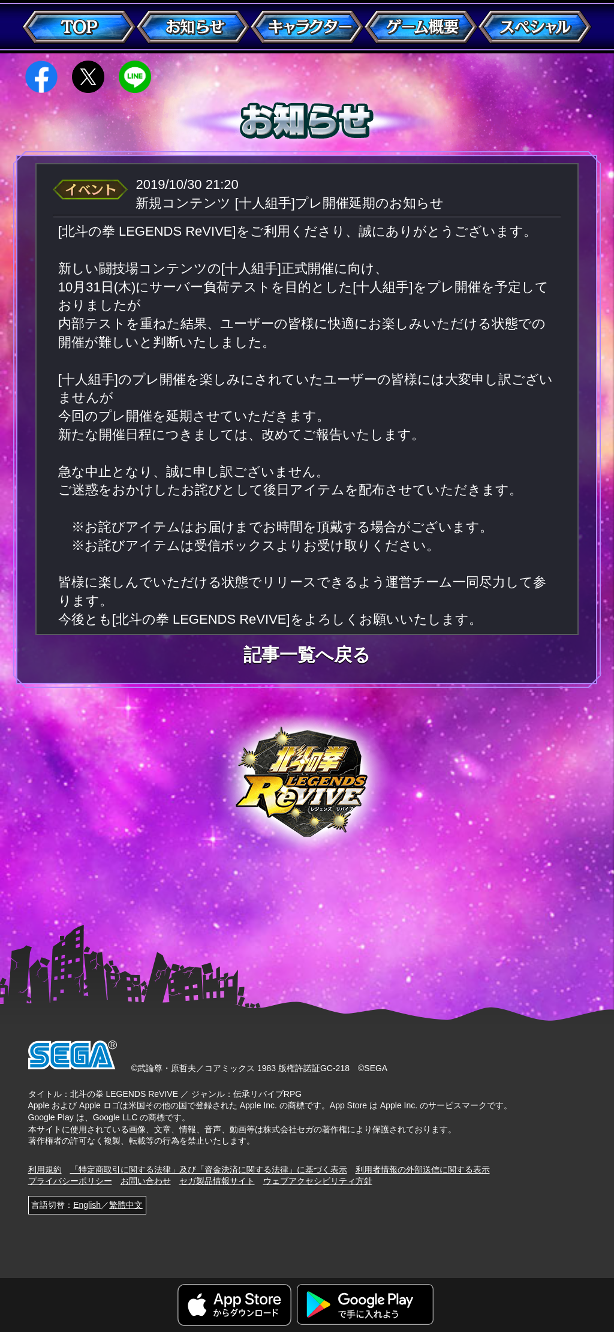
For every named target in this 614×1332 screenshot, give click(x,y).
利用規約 (45, 1169)
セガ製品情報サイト (217, 1181)
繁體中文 (126, 1205)
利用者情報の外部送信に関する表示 (423, 1169)
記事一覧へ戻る (307, 655)
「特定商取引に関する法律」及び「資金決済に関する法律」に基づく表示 (208, 1169)
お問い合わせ (146, 1181)
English (87, 1205)
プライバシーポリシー (70, 1181)
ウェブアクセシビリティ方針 (317, 1181)
